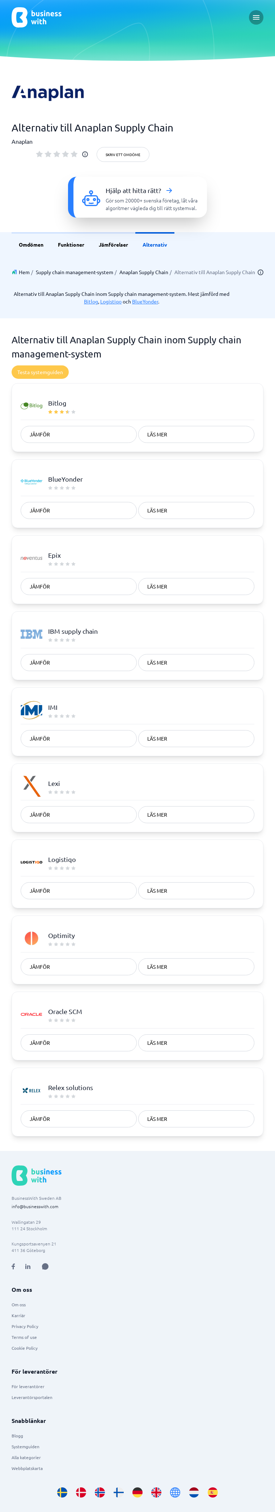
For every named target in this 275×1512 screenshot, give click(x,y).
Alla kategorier (26, 1457)
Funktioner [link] (71, 244)
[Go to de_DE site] (137, 1492)
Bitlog (91, 301)
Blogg (17, 1435)
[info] (85, 154)
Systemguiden (25, 1446)
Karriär (18, 1315)
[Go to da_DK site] (81, 1492)
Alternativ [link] (155, 244)
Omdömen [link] (31, 244)
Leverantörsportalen (32, 1397)
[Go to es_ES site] (213, 1492)
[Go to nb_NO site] (100, 1492)
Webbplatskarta (27, 1468)
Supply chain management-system (74, 272)
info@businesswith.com (35, 1206)
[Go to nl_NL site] (194, 1492)
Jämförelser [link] (113, 244)
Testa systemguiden (40, 372)
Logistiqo (111, 301)
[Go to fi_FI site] (119, 1492)
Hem (24, 272)
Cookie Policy (25, 1348)
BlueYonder (145, 301)
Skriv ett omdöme (123, 154)
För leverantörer (28, 1386)
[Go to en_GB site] (156, 1492)
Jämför (40, 434)
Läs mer (157, 434)
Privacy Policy (25, 1326)
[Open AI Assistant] (45, 1266)
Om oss (19, 1304)
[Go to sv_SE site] (62, 1492)
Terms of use (24, 1337)
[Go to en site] (175, 1492)
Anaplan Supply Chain (143, 272)
